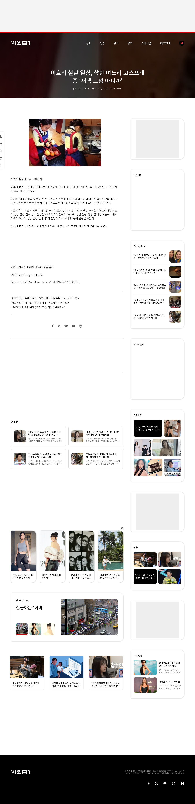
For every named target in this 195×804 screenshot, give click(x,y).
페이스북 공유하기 (53, 326)
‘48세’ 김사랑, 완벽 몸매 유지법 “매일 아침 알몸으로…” (38, 307)
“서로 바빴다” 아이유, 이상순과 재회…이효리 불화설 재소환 (40, 302)
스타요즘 (146, 43)
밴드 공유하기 (80, 326)
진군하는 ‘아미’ (29, 607)
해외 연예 (138, 655)
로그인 (181, 771)
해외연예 (165, 43)
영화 (130, 43)
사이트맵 (175, 771)
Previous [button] (64, 617)
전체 (88, 43)
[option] (89, 617)
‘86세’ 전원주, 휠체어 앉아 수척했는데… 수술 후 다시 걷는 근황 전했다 (45, 298)
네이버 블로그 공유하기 (73, 326)
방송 (102, 43)
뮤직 (116, 43)
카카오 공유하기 (66, 326)
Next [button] (114, 617)
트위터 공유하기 (59, 326)
